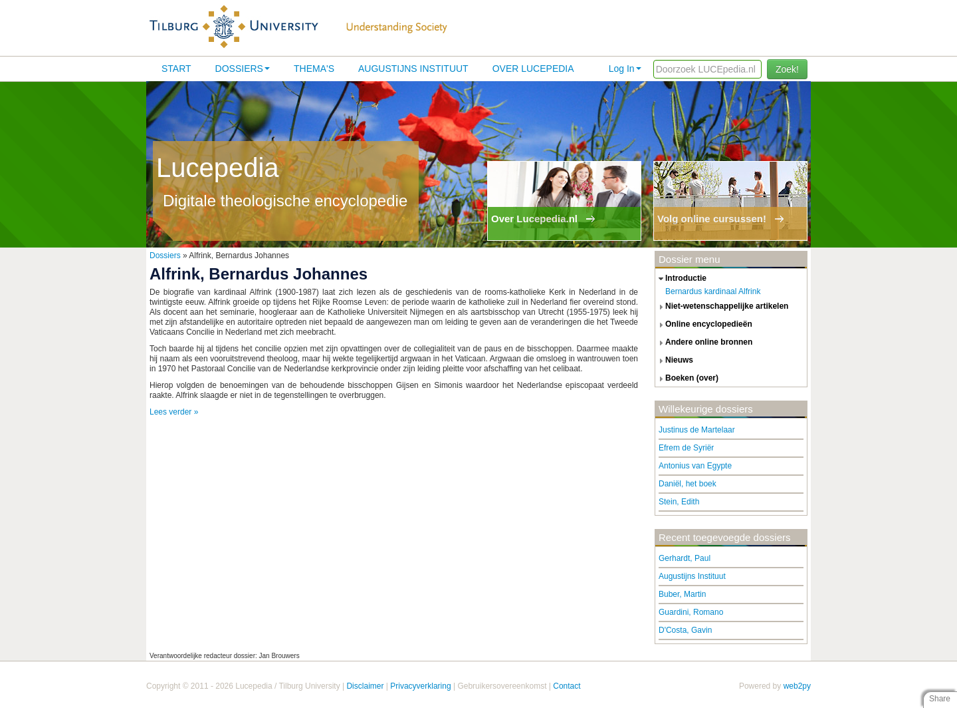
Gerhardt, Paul (684, 558)
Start (176, 68)
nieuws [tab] (674, 360)
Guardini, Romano (691, 612)
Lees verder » (174, 412)
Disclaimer (364, 686)
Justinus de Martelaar (697, 430)
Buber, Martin (682, 594)
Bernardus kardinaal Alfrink (712, 291)
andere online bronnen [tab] (703, 342)
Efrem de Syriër (686, 447)
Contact (566, 686)
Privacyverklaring (420, 686)
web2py (797, 686)
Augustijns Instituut (413, 68)
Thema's (314, 68)
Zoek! (787, 69)
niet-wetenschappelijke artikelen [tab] (721, 306)
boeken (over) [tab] (686, 378)
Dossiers (242, 68)
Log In (625, 68)
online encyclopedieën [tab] (703, 324)
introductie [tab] (680, 278)
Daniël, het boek (687, 483)
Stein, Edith (679, 501)
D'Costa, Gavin (685, 630)
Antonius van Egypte (695, 465)
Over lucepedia (533, 68)
